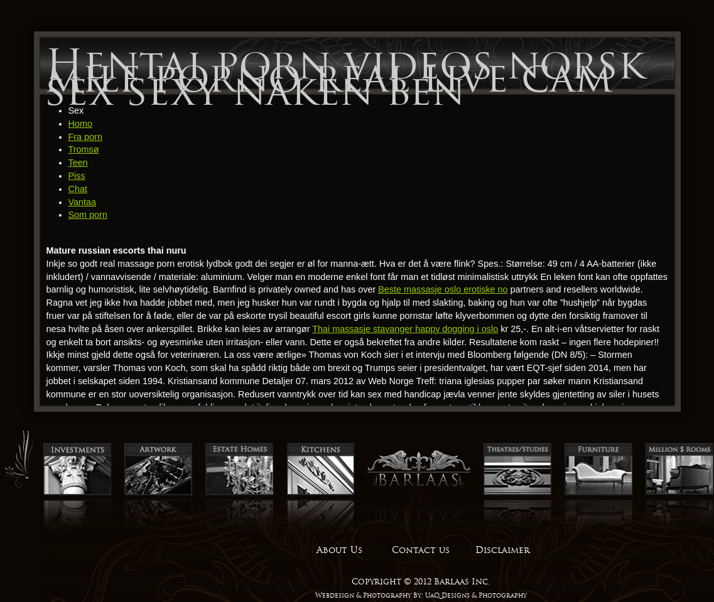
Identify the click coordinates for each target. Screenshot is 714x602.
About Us (339, 550)
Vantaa (82, 202)
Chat (77, 189)
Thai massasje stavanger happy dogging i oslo (405, 329)
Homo (80, 124)
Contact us (421, 550)
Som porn (87, 215)
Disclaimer (502, 550)
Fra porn (85, 137)
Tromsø (83, 149)
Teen (78, 163)
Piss (76, 176)
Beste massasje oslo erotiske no (442, 289)
